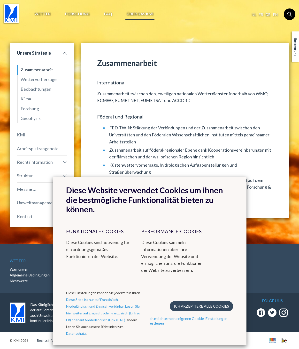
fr (261, 14)
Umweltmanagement (37, 202)
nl (254, 14)
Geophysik (31, 118)
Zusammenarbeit (37, 69)
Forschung (77, 13)
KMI (21, 134)
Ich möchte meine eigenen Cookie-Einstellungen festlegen (187, 320)
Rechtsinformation (35, 162)
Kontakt (24, 216)
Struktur (25, 175)
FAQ (108, 13)
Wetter (42, 13)
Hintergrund (295, 47)
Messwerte (19, 281)
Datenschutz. (76, 333)
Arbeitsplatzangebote (38, 148)
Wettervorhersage (39, 79)
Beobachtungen (36, 89)
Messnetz (26, 189)
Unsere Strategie (34, 53)
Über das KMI (140, 13)
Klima (26, 98)
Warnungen (19, 269)
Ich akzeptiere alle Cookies (201, 306)
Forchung (30, 108)
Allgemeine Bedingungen (30, 275)
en (275, 14)
